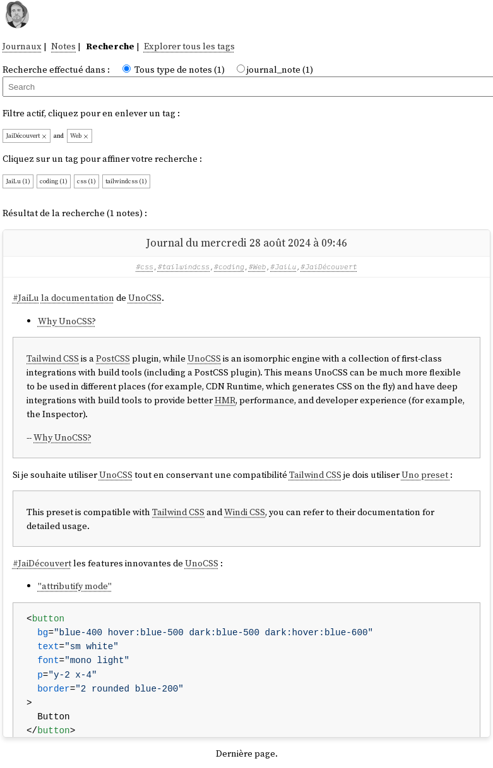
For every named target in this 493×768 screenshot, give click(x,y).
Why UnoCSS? (67, 321)
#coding (229, 266)
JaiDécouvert (26, 135)
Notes (63, 46)
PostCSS (113, 358)
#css (144, 266)
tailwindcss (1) (126, 181)
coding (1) (54, 181)
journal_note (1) (280, 69)
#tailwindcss (184, 266)
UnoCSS (145, 297)
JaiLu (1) (18, 181)
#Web (257, 266)
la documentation (77, 297)
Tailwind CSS (53, 358)
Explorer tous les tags (189, 46)
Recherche (110, 46)
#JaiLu (283, 266)
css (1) (86, 181)
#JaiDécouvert (328, 266)
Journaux (22, 46)
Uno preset (425, 474)
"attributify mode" (75, 586)
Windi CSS (244, 512)
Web (79, 135)
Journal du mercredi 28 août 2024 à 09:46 (246, 242)
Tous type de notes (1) (179, 69)
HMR (225, 400)
